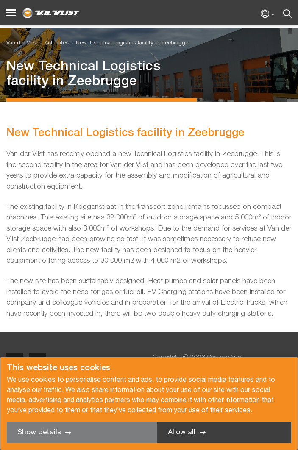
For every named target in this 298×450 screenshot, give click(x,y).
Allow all (181, 432)
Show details (39, 432)
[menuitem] (53, 43)
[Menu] (11, 13)
